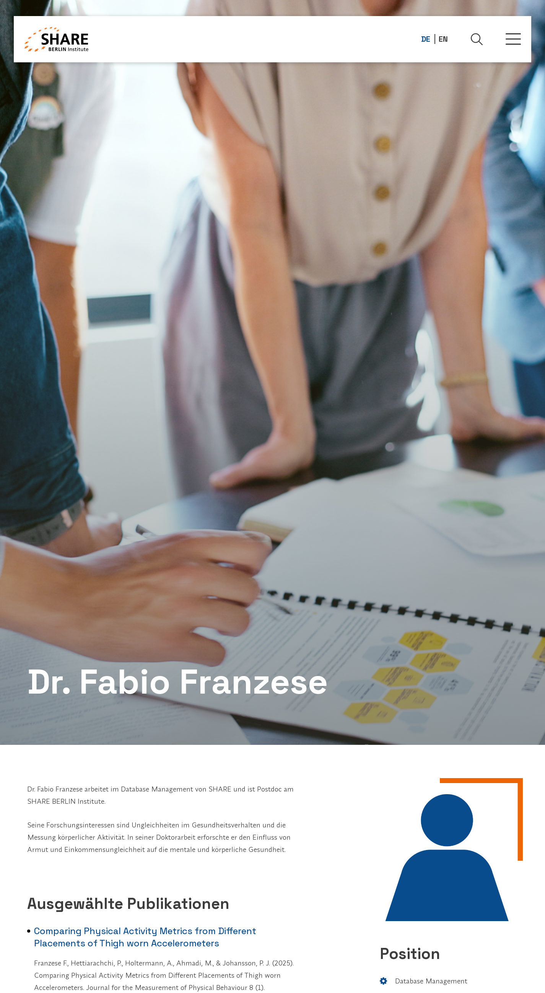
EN (443, 39)
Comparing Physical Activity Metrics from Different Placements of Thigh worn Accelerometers (145, 937)
